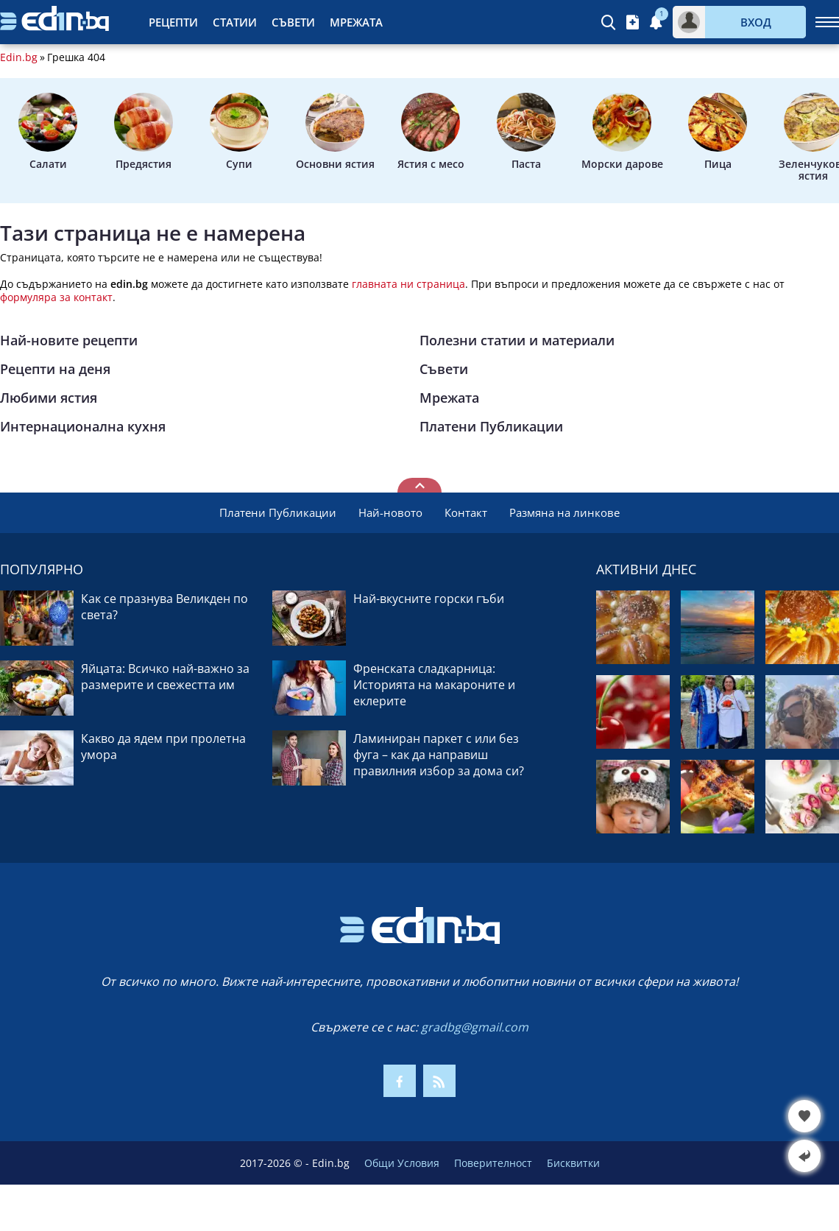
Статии (235, 22)
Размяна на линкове (564, 512)
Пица (717, 132)
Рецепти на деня (55, 369)
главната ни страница (408, 284)
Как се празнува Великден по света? (164, 606)
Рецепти (173, 22)
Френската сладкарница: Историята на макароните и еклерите (434, 684)
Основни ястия (335, 132)
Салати (47, 132)
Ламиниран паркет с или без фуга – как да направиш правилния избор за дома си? (438, 754)
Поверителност (493, 1163)
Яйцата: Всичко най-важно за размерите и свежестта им (165, 676)
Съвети (293, 22)
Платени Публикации (491, 426)
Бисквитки (573, 1163)
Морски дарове (622, 132)
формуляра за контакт (56, 297)
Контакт (466, 512)
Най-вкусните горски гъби (428, 598)
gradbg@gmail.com (474, 1027)
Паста (526, 132)
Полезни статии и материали (517, 340)
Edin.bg (19, 57)
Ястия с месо (430, 132)
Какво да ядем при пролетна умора (163, 746)
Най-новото (390, 512)
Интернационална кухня (83, 426)
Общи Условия (401, 1163)
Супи (239, 132)
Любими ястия (48, 397)
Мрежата (356, 22)
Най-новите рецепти (69, 340)
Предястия (143, 132)
